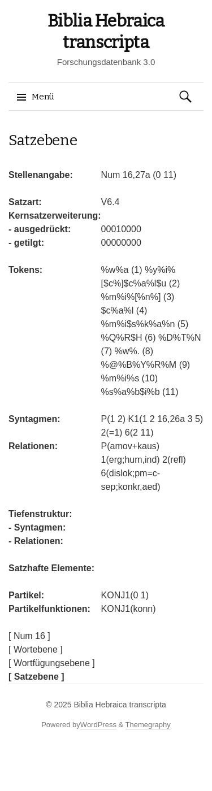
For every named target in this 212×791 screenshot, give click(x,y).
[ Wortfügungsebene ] (51, 663)
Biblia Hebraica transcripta (119, 704)
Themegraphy (148, 724)
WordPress (98, 724)
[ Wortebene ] (35, 649)
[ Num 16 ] (29, 636)
